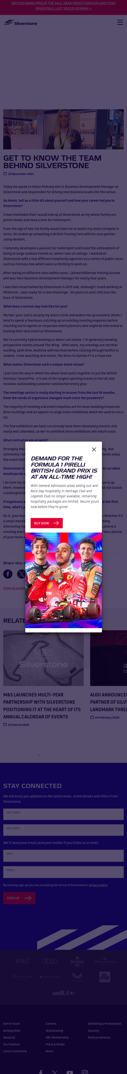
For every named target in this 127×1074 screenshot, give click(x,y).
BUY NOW (41, 523)
